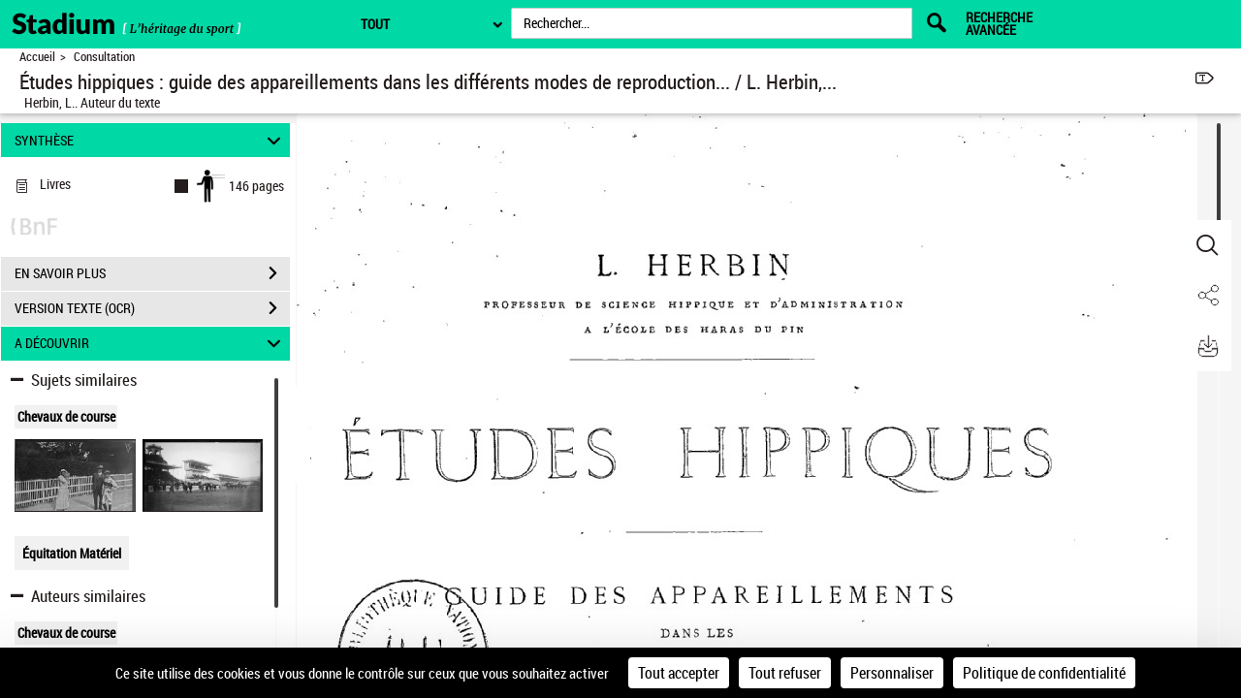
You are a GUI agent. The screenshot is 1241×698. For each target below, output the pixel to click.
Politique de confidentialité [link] (1044, 672)
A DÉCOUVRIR (151, 344)
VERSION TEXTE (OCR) (152, 308)
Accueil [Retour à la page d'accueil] (37, 56)
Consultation (104, 56)
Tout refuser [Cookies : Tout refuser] (784, 672)
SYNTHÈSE (151, 140)
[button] (1207, 245)
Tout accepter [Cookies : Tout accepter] (678, 672)
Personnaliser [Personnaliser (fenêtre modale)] (892, 672)
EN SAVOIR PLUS (152, 273)
